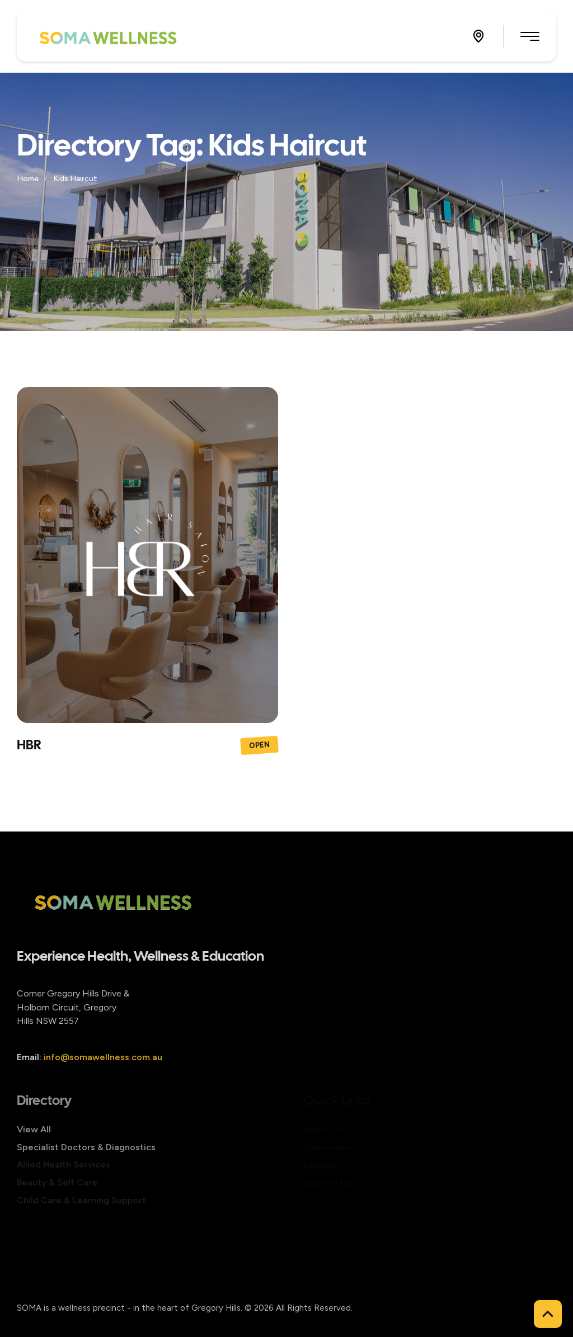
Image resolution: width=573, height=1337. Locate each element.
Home (28, 178)
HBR (29, 744)
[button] (478, 36)
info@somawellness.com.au (103, 1073)
